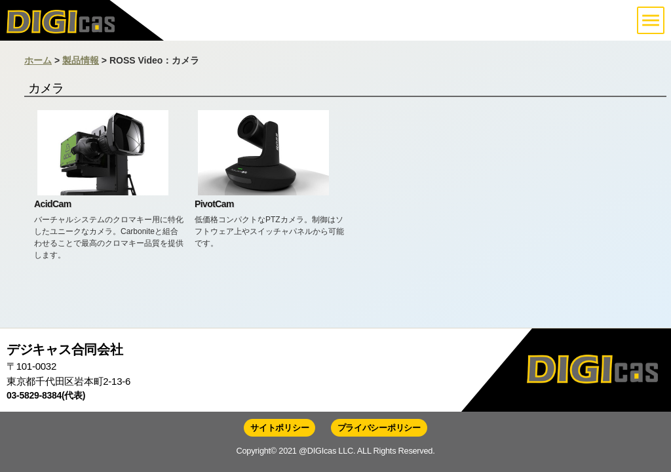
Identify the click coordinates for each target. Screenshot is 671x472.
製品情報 (80, 60)
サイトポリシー (279, 428)
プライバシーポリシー (379, 428)
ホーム (38, 60)
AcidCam (52, 204)
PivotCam (214, 204)
